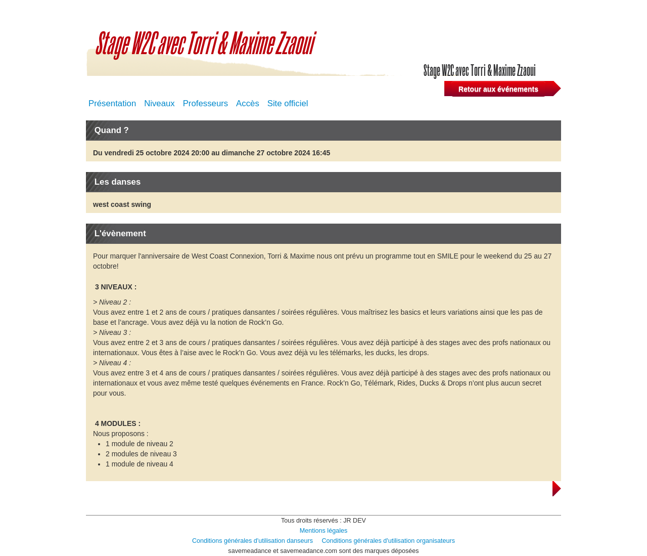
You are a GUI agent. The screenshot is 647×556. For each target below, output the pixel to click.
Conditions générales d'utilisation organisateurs (388, 540)
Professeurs (205, 103)
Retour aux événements (498, 89)
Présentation (112, 103)
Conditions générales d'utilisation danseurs (252, 540)
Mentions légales (324, 530)
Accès (247, 103)
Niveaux (159, 103)
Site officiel (287, 103)
